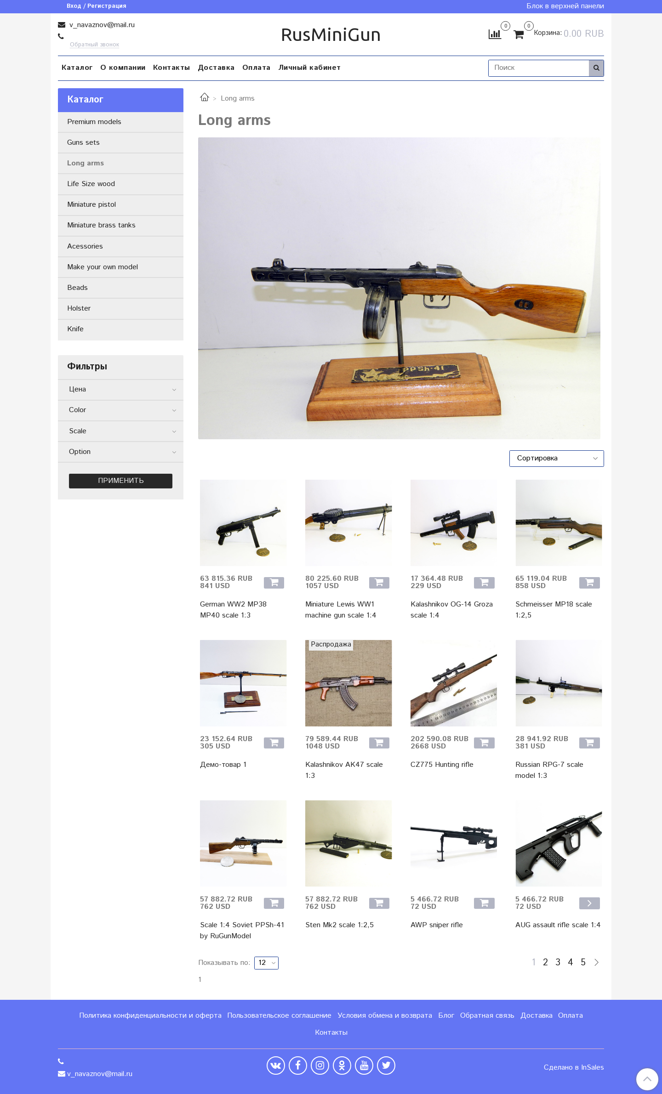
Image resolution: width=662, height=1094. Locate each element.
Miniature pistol (91, 204)
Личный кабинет (309, 67)
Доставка (216, 67)
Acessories (85, 246)
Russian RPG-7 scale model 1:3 (549, 770)
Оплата (256, 67)
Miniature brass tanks (101, 225)
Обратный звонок (94, 45)
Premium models (94, 122)
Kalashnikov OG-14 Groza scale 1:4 (452, 610)
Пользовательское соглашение (279, 1015)
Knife (75, 329)
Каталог (77, 67)
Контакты (171, 67)
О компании (123, 67)
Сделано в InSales (574, 1067)
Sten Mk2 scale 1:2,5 (339, 925)
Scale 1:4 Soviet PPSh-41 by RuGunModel (242, 930)
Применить (121, 481)
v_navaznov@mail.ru (101, 25)
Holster (79, 308)
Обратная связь (487, 1015)
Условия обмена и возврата (384, 1015)
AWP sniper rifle (437, 925)
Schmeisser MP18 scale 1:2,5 (553, 610)
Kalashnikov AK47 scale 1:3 (344, 770)
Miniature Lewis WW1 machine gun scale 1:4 (341, 610)
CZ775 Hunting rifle (442, 765)
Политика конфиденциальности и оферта (150, 1015)
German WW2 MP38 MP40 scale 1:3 (233, 610)
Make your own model (102, 267)
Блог (446, 1015)
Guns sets (83, 142)
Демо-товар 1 (223, 765)
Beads (77, 288)
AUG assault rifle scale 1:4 (558, 925)
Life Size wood (91, 184)
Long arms (85, 163)
